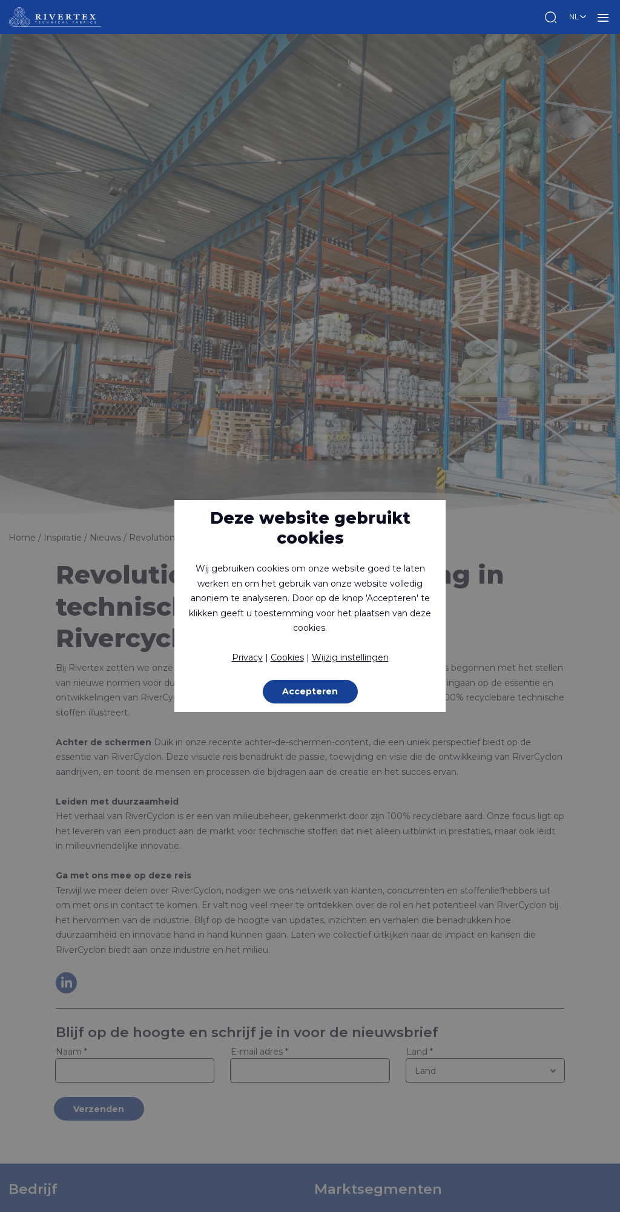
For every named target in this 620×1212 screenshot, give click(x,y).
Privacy (247, 657)
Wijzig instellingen (350, 657)
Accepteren (310, 691)
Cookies (287, 657)
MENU (603, 17)
